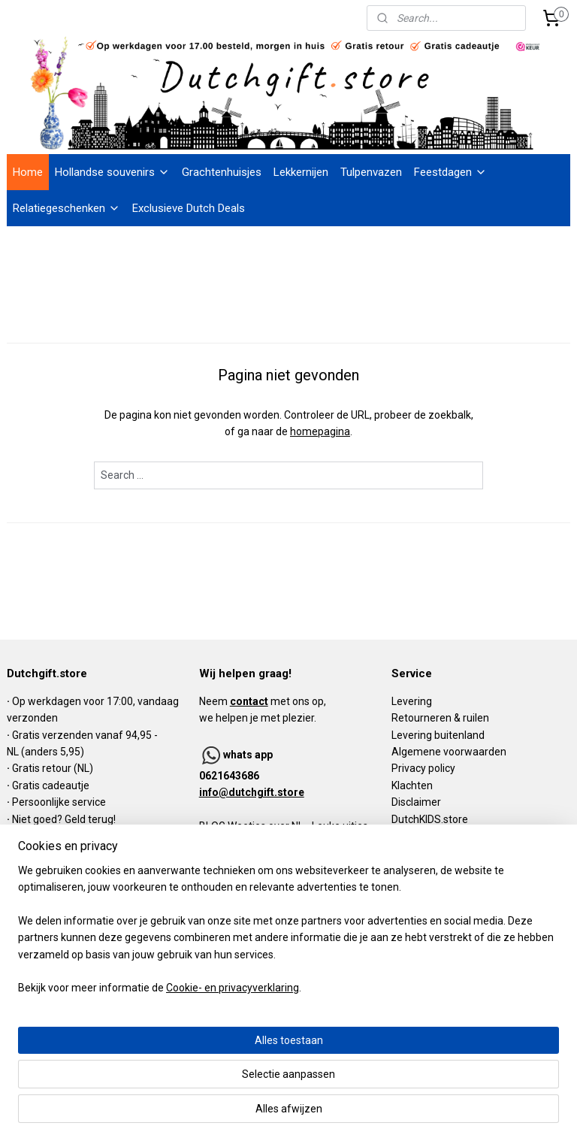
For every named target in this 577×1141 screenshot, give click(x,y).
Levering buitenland (438, 735)
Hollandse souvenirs (112, 172)
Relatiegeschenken (66, 208)
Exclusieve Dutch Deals (188, 208)
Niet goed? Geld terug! (64, 819)
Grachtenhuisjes (221, 172)
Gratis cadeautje (52, 785)
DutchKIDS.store (429, 819)
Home (28, 172)
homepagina (320, 431)
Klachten (412, 785)
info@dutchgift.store (251, 792)
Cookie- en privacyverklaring (232, 1115)
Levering (411, 701)
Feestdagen (450, 172)
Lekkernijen (300, 172)
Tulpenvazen (371, 172)
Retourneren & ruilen (440, 718)
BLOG (212, 826)
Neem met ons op (261, 701)
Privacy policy (423, 768)
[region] (189, 1039)
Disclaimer (416, 802)
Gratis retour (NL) (52, 768)
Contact (410, 836)
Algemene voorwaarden (448, 752)
